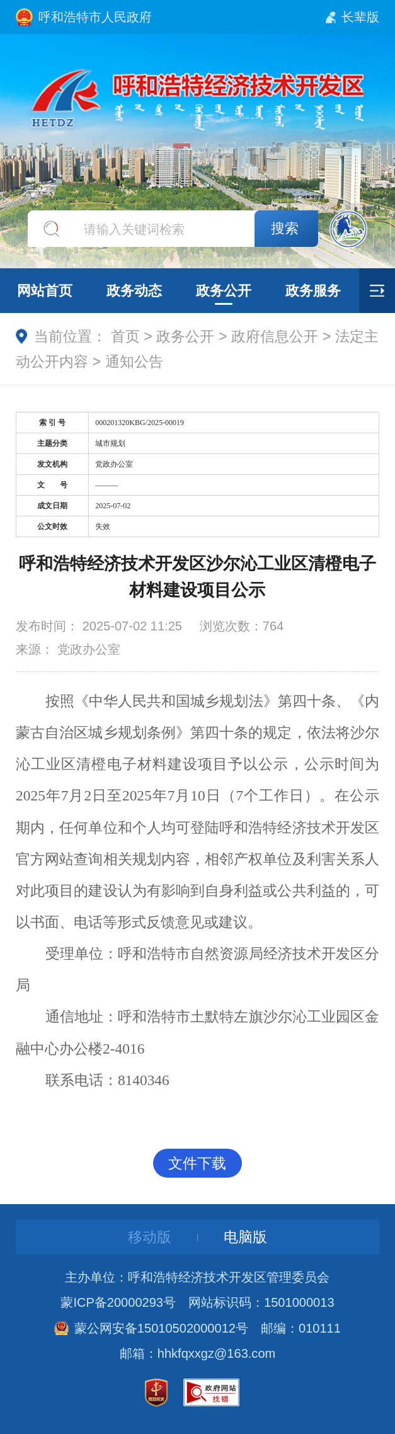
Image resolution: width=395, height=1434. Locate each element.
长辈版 (360, 17)
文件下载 (197, 1163)
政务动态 (134, 291)
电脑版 (245, 1237)
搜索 (285, 228)
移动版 (149, 1237)
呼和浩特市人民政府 (95, 17)
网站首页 (44, 291)
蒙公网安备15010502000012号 (161, 1328)
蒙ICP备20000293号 (118, 1302)
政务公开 (223, 291)
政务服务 (313, 291)
